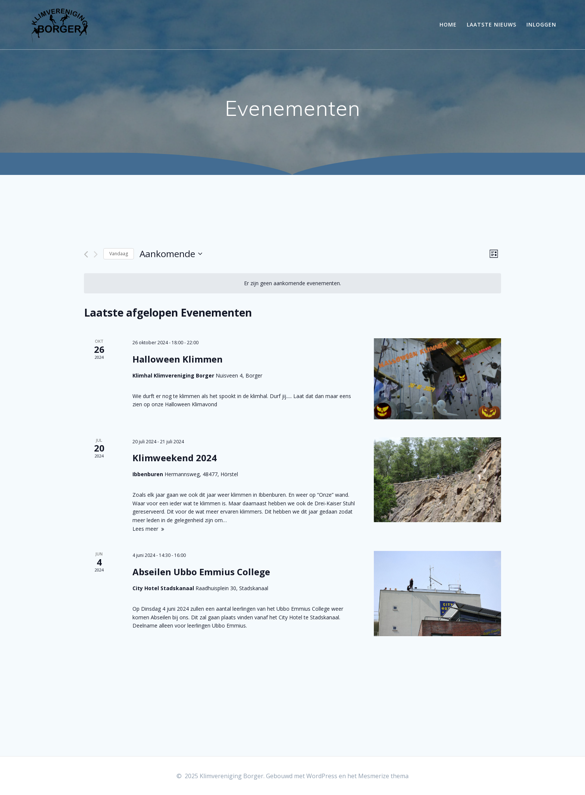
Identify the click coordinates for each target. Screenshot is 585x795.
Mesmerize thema (383, 776)
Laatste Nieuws (491, 24)
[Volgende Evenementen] (96, 254)
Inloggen (541, 24)
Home (448, 24)
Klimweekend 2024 (174, 458)
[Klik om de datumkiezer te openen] (171, 254)
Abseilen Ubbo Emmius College (201, 572)
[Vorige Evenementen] (86, 254)
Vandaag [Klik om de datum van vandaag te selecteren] (118, 253)
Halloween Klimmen (177, 359)
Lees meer (145, 528)
